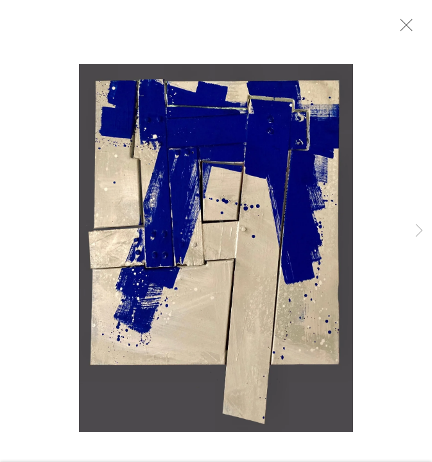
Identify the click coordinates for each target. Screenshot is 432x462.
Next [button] (419, 231)
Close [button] (403, 28)
